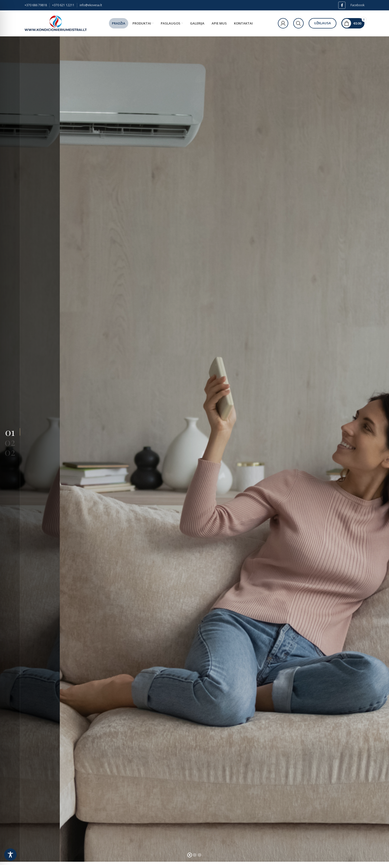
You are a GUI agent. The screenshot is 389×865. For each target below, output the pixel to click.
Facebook (357, 5)
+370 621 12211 (63, 5)
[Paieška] (298, 23)
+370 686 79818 (36, 5)
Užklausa (322, 23)
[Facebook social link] (342, 5)
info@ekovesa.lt (91, 5)
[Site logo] (56, 23)
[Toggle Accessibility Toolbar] (10, 854)
